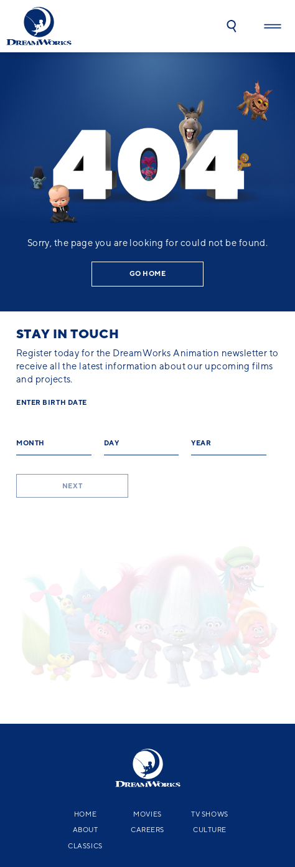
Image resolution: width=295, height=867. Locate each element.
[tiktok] (231, 769)
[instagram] (188, 769)
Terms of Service (121, 815)
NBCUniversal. (245, 807)
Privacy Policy (34, 815)
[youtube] (144, 769)
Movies (147, 684)
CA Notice (76, 815)
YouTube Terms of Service (191, 815)
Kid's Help (160, 821)
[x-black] (60, 769)
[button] (231, 26)
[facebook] (101, 769)
